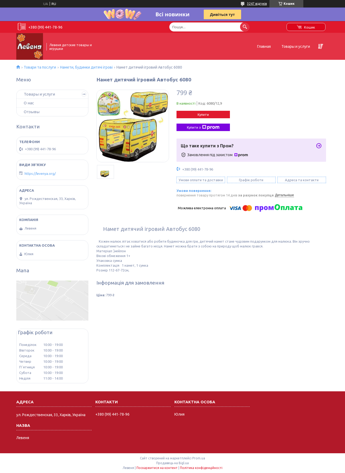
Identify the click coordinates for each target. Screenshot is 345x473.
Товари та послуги (40, 67)
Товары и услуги (295, 46)
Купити (203, 114)
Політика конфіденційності (201, 468)
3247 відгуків (257, 3)
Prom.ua (198, 458)
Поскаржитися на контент (157, 468)
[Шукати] (244, 26)
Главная (264, 46)
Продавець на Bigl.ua (172, 463)
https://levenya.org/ (40, 173)
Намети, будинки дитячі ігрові (86, 67)
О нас (29, 103)
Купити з (203, 127)
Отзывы (32, 111)
